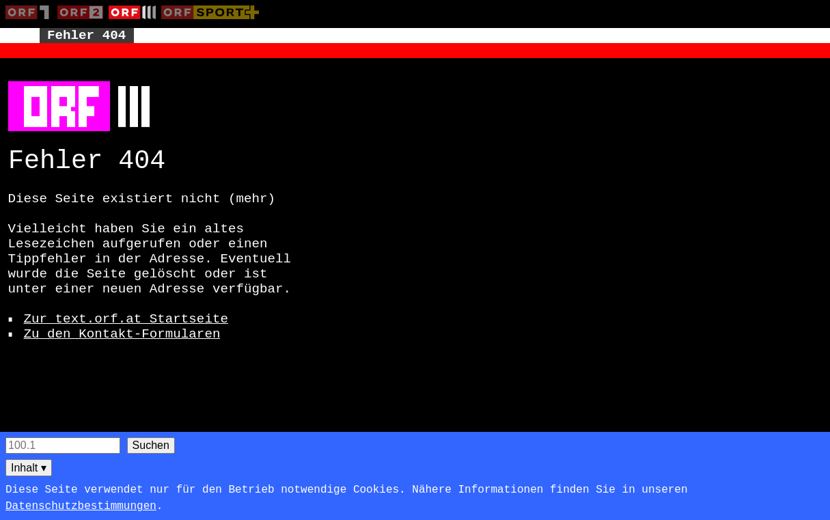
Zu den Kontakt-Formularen (122, 334)
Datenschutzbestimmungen (80, 506)
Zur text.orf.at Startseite (126, 319)
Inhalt (28, 468)
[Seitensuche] (62, 445)
